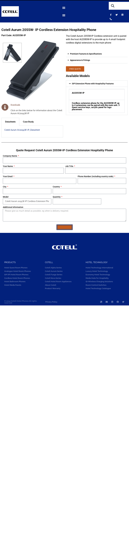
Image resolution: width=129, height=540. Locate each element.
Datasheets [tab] (10, 122)
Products (10, 262)
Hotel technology (97, 262)
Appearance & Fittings (80, 60)
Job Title (69, 166)
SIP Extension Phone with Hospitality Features (93, 83)
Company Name (10, 156)
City (5, 187)
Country (56, 187)
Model (6, 197)
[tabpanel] (32, 131)
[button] (63, 7)
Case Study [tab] (28, 122)
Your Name (8, 166)
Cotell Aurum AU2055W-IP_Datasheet (22, 130)
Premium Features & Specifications (86, 54)
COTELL (49, 262)
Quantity (57, 197)
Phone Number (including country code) (96, 176)
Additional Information (13, 207)
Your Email (8, 176)
